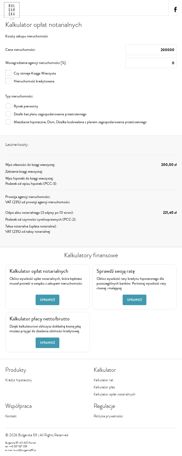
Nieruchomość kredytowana (29, 81)
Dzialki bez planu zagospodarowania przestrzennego (46, 114)
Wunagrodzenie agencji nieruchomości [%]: (91, 63)
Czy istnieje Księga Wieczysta (30, 73)
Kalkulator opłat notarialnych (114, 394)
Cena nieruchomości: (91, 49)
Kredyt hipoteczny (18, 380)
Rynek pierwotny (21, 106)
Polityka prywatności (108, 416)
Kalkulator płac (104, 387)
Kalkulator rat (103, 380)
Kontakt (11, 416)
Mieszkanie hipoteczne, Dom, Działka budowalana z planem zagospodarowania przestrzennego (76, 122)
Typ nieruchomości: (19, 96)
